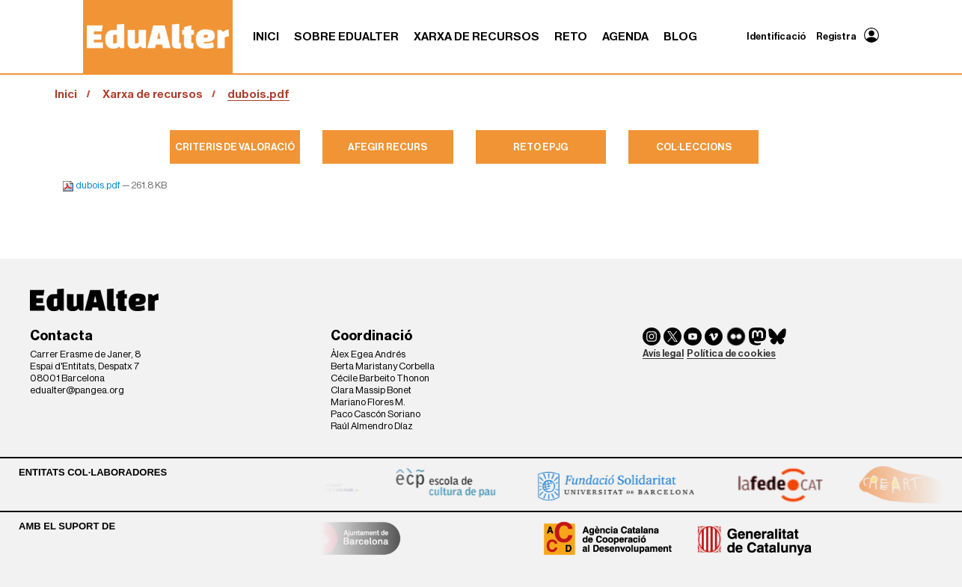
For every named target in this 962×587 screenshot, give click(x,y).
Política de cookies (731, 353)
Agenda (625, 37)
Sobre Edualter (346, 37)
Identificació (776, 36)
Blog (680, 37)
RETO (570, 37)
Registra (836, 36)
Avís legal (663, 353)
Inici (266, 37)
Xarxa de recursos (476, 37)
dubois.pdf (92, 185)
